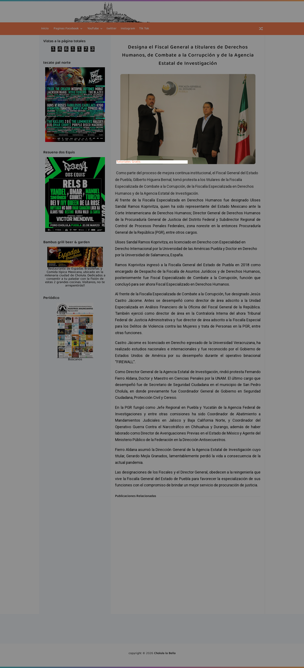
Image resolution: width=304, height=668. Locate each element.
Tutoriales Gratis (128, 162)
